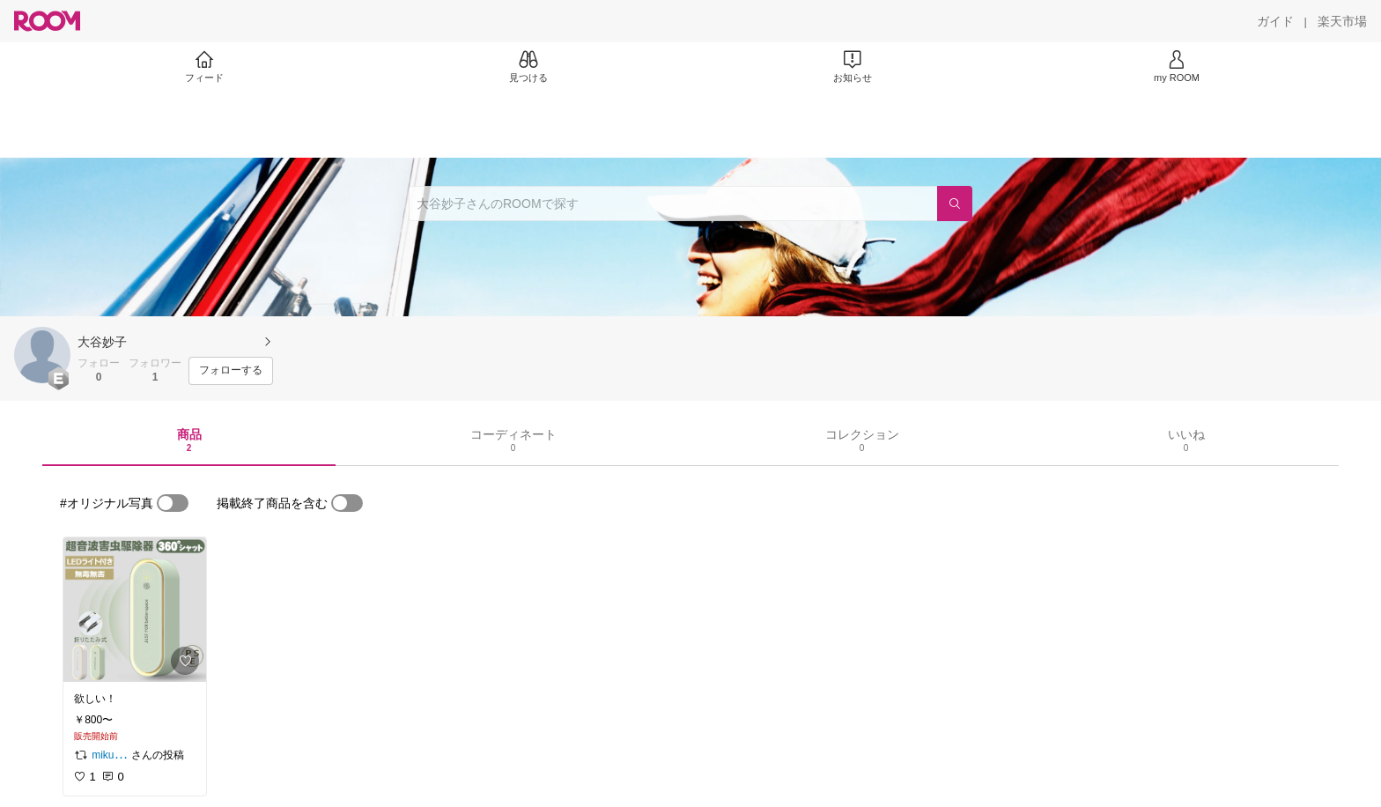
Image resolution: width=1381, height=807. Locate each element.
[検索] (954, 203)
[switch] (172, 503)
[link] (134, 609)
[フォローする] (230, 371)
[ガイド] (1275, 21)
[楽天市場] (1342, 21)
